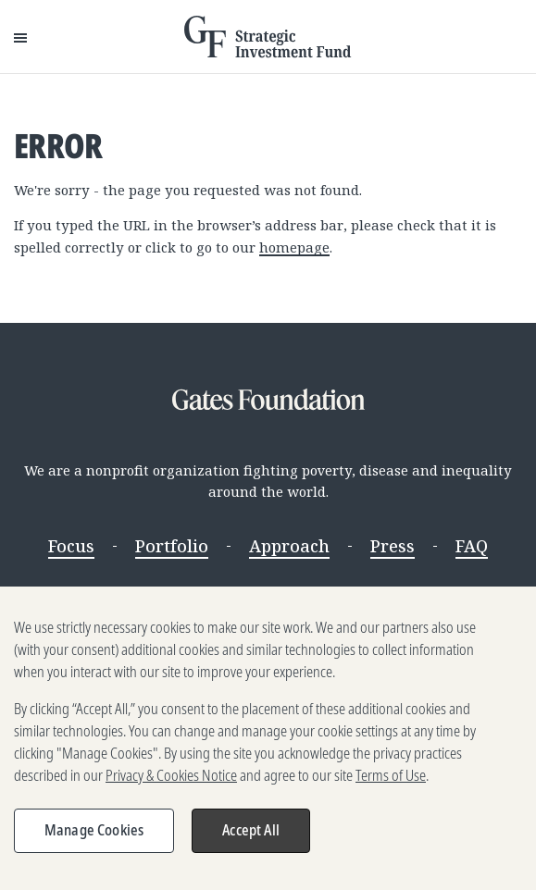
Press (392, 546)
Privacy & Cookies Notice (171, 782)
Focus (71, 546)
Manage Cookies (93, 836)
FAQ (471, 546)
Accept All (251, 836)
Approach (289, 546)
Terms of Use (390, 782)
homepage (294, 247)
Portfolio (171, 546)
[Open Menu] (20, 37)
